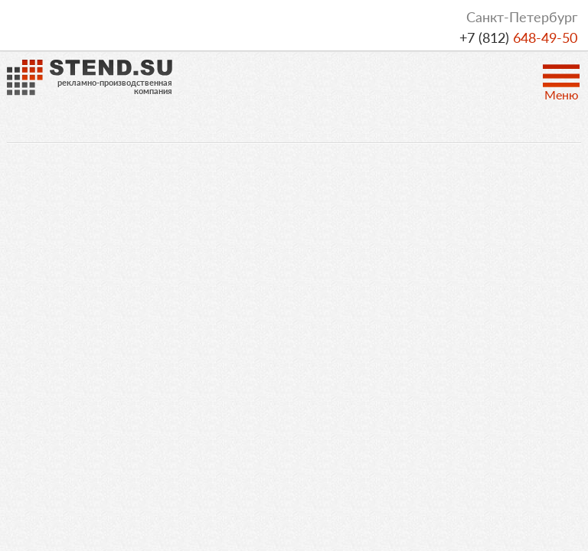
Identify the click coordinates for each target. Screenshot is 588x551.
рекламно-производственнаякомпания (114, 86)
